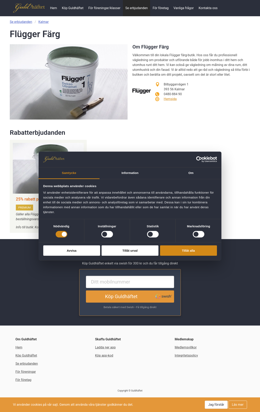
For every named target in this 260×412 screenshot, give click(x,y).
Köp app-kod (104, 355)
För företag (161, 8)
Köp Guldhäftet (72, 8)
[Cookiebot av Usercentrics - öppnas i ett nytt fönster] (199, 159)
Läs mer (238, 405)
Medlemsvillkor (186, 347)
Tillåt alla (188, 250)
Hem (53, 8)
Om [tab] (190, 173)
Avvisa (72, 250)
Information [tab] (130, 173)
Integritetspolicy (186, 355)
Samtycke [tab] (69, 173)
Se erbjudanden (136, 8)
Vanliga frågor (183, 8)
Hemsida (170, 99)
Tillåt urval (130, 250)
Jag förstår (216, 405)
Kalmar (43, 22)
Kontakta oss (208, 8)
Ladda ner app (105, 347)
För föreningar (25, 372)
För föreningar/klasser (104, 8)
